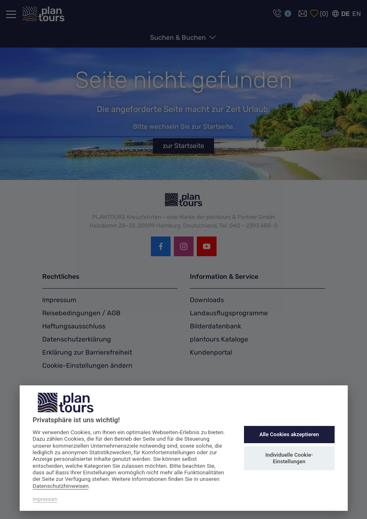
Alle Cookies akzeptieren (289, 434)
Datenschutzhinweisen (61, 486)
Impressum (45, 499)
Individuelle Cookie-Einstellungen (289, 458)
